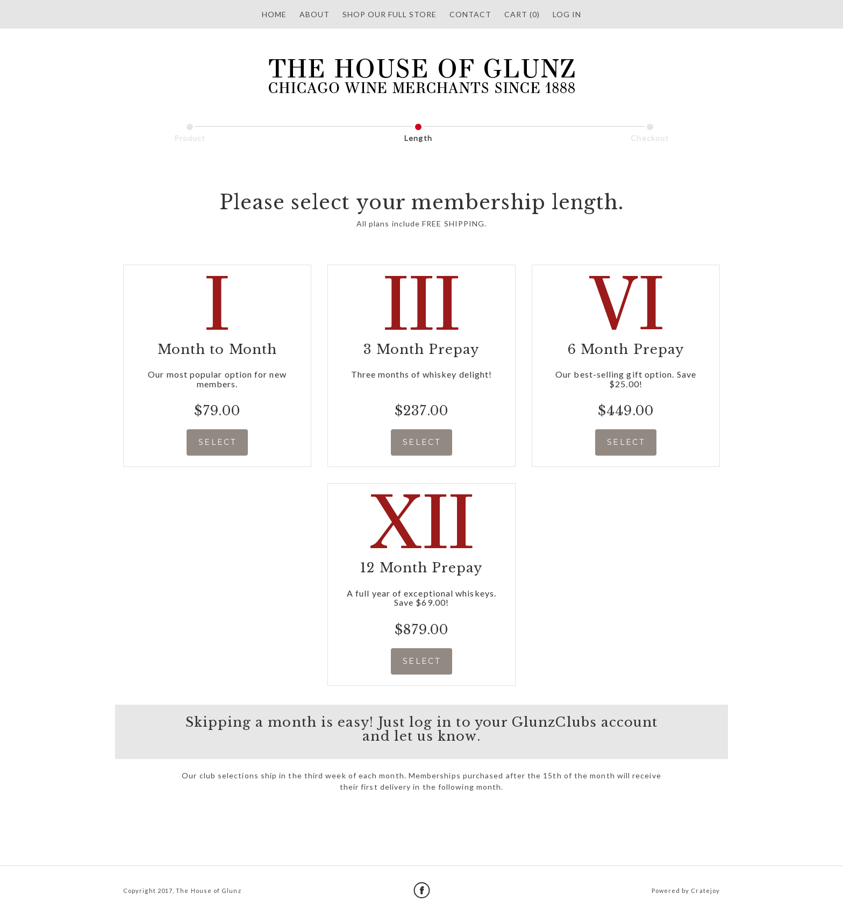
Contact (470, 14)
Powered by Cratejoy (686, 890)
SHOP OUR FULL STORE (389, 14)
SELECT (217, 442)
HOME (274, 14)
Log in (567, 14)
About (314, 14)
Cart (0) (522, 14)
